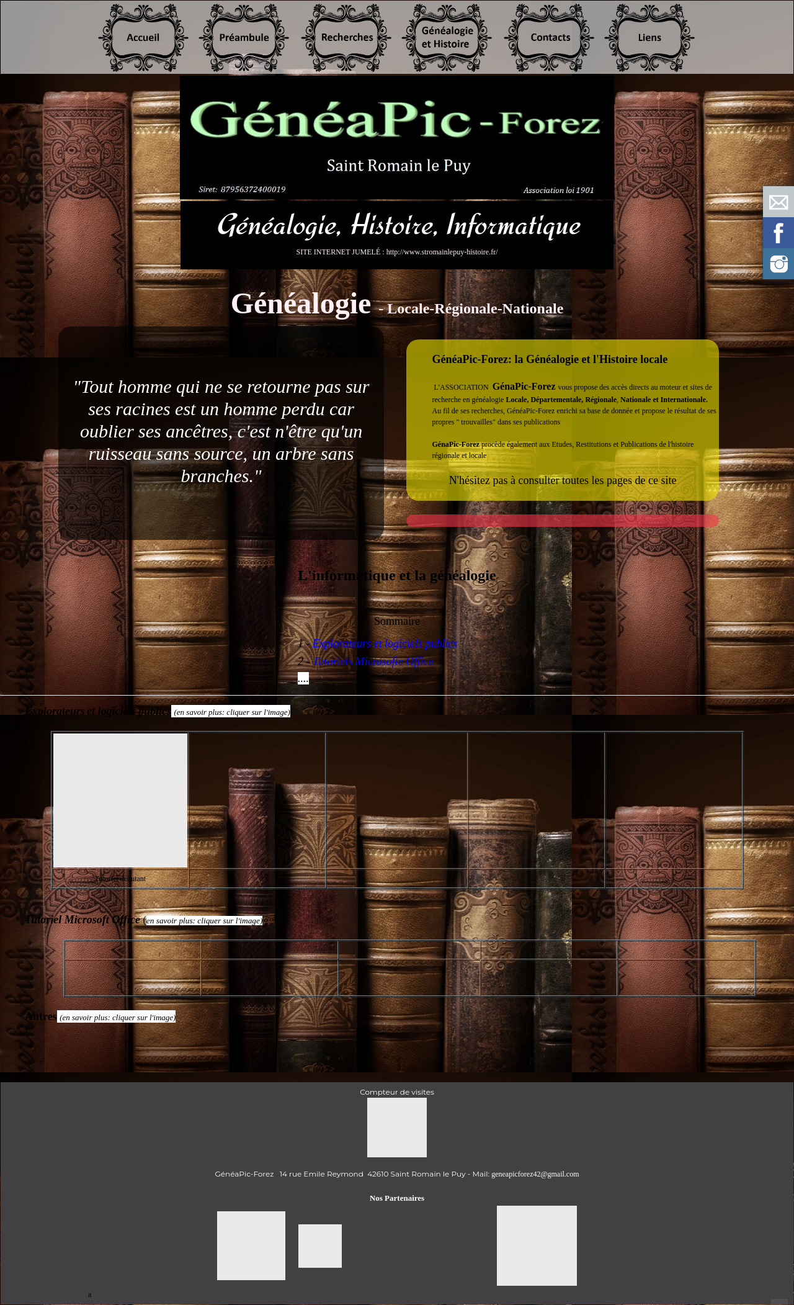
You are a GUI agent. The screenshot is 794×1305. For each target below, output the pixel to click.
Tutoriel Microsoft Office (84, 919)
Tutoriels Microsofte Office (373, 661)
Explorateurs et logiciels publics (385, 643)
